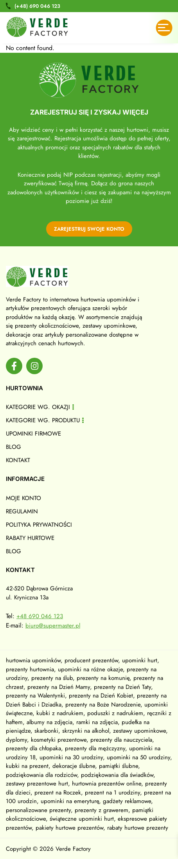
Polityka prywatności (39, 524)
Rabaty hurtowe (30, 538)
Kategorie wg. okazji (38, 407)
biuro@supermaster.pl (52, 625)
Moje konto (23, 498)
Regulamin (22, 511)
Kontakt (18, 460)
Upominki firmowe (33, 433)
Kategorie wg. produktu (43, 420)
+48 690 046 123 (39, 616)
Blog (13, 447)
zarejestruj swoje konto (89, 229)
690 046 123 (37, 6)
